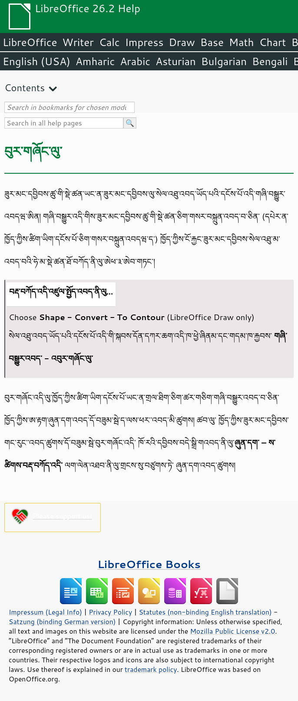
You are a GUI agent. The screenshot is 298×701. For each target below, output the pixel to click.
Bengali (270, 61)
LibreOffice (30, 42)
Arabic (135, 61)
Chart (272, 42)
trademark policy (151, 669)
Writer (77, 42)
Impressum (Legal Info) (45, 612)
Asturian (176, 61)
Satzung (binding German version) (62, 621)
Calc (109, 42)
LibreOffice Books (149, 564)
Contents (24, 87)
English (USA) (36, 61)
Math (241, 42)
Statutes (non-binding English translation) (205, 612)
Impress (144, 42)
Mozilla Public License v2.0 (232, 631)
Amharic (95, 61)
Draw (182, 42)
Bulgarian (224, 61)
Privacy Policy (110, 612)
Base (212, 42)
